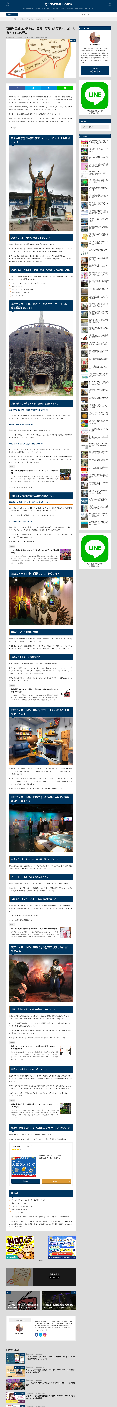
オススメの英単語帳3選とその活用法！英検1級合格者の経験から (35, 929)
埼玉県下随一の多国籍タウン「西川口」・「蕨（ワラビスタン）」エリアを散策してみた (98, 305)
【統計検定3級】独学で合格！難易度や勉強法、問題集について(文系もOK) (98, 375)
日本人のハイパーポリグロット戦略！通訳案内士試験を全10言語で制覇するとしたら (98, 437)
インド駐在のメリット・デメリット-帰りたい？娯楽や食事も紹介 (98, 343)
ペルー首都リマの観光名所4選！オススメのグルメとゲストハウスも (98, 391)
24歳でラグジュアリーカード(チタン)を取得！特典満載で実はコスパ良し (99, 445)
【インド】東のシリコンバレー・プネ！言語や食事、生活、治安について (98, 367)
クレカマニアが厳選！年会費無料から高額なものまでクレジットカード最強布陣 (98, 515)
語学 (23, 1380)
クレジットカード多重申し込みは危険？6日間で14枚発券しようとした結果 (98, 204)
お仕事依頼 (70, 8)
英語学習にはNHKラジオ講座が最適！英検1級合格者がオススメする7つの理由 (34, 690)
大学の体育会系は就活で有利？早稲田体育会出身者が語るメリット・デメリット (98, 352)
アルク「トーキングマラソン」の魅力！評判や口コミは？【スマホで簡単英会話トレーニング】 (50, 1358)
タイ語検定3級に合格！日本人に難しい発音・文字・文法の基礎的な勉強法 (98, 227)
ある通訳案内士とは (28, 8)
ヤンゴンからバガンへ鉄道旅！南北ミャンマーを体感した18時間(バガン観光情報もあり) (99, 383)
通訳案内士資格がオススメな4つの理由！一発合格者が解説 (98, 452)
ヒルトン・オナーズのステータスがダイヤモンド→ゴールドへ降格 (98, 413)
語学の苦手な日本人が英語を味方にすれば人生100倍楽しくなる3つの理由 (34, 1105)
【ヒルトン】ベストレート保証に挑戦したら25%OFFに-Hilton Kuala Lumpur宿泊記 (98, 492)
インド (24, 14)
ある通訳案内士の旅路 (58, 4)
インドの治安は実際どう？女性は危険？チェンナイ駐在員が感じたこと (98, 157)
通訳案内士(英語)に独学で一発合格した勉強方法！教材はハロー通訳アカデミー (98, 328)
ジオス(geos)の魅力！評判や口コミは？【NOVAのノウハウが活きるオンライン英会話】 (50, 1397)
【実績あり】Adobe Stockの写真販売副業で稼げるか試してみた (98, 397)
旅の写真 (55, 8)
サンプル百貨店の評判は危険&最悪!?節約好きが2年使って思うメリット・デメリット (99, 142)
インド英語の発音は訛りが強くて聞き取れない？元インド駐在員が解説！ (35, 551)
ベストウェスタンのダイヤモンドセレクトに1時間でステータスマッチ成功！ (98, 243)
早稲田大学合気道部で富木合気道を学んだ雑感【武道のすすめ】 (98, 460)
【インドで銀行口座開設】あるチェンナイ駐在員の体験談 (98, 467)
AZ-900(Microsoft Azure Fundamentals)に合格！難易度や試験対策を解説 (98, 173)
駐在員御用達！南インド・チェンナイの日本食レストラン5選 (98, 265)
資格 (37, 8)
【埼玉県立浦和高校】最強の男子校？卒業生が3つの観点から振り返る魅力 (98, 196)
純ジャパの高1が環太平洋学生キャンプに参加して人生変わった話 (34, 472)
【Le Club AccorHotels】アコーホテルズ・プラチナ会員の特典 (98, 250)
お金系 (62, 8)
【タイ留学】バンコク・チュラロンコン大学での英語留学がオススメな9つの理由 (98, 181)
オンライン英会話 (20, 1367)
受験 (15, 19)
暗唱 (40, 37)
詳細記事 (25, 1181)
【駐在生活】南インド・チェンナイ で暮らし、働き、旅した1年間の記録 (98, 220)
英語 (32, 37)
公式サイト (56, 1181)
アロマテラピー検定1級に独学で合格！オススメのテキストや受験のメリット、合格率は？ (98, 274)
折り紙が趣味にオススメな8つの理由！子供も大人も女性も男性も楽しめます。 (98, 258)
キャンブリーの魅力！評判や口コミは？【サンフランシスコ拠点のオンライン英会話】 (50, 1371)
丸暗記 (37, 37)
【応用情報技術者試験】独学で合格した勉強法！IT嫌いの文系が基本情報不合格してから (98, 212)
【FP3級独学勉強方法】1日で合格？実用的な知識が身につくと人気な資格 (98, 429)
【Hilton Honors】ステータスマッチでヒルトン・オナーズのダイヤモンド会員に (98, 523)
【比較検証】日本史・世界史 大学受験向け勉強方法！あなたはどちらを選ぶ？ (98, 297)
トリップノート (46, 8)
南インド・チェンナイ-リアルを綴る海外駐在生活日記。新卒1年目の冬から (99, 282)
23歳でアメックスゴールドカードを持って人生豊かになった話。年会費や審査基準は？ (98, 321)
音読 (46, 37)
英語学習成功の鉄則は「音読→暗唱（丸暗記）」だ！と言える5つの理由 (37, 19)
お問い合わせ (79, 8)
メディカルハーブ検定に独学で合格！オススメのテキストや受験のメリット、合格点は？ (98, 165)
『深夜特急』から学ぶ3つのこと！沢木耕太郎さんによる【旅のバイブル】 (98, 406)
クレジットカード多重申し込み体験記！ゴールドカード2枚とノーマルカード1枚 (98, 422)
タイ (20, 14)
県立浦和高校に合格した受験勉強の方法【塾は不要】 (98, 483)
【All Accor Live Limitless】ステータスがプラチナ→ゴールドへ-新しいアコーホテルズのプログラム (99, 499)
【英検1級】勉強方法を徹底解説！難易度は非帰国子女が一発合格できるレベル (98, 189)
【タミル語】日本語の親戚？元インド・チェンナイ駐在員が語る (98, 289)
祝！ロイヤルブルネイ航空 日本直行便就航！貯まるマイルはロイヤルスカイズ (98, 313)
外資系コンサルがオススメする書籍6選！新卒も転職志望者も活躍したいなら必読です (98, 507)
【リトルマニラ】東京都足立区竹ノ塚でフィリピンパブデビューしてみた (98, 150)
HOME (9, 19)
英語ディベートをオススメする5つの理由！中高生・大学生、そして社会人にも (34, 1047)
